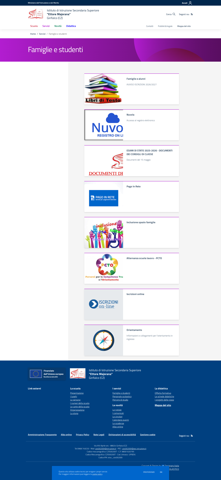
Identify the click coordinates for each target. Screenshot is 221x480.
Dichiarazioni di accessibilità (122, 434)
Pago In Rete (134, 186)
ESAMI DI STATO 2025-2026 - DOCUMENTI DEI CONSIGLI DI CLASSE (150, 152)
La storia (74, 413)
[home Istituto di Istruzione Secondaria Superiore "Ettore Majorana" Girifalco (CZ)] (63, 14)
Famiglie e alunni (136, 79)
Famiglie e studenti (121, 393)
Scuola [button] (34, 26)
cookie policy (97, 474)
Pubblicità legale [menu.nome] (165, 26)
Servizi (42, 33)
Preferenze (149, 472)
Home (33, 33)
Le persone (75, 399)
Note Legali (98, 434)
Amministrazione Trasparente (42, 434)
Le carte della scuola (79, 406)
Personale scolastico (122, 396)
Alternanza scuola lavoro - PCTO (144, 258)
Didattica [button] (71, 26)
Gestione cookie (147, 434)
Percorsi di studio (120, 399)
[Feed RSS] (192, 14)
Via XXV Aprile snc (101, 445)
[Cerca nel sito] (170, 14)
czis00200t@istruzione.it (105, 448)
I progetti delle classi (164, 399)
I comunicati (118, 413)
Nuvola (130, 115)
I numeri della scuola (79, 403)
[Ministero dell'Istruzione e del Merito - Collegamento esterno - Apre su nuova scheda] (43, 2)
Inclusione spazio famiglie (141, 222)
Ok (161, 472)
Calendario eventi (120, 420)
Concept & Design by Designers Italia (160, 465)
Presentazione (77, 393)
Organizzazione (77, 410)
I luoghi (73, 396)
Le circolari (117, 416)
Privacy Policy (82, 434)
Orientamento (134, 330)
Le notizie (116, 409)
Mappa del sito (184, 26)
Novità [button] (57, 26)
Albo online (117, 426)
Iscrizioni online (135, 294)
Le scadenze (118, 423)
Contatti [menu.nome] (149, 26)
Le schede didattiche (164, 396)
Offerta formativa (163, 393)
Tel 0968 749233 (82, 448)
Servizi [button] (46, 26)
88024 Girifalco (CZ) (118, 445)
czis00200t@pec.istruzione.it (134, 448)
